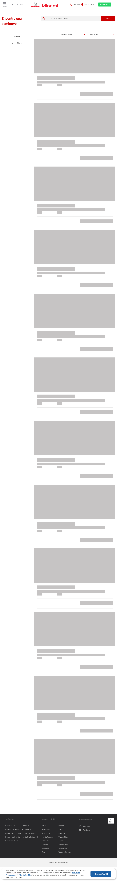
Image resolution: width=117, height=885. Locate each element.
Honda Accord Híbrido (13, 833)
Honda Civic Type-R (29, 833)
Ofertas (61, 826)
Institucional (63, 845)
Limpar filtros (16, 43)
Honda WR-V (10, 826)
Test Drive (45, 848)
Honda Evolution (48, 837)
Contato (45, 845)
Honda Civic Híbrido (12, 837)
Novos (44, 826)
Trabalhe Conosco (64, 852)
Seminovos (46, 829)
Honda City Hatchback (30, 837)
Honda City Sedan (11, 841)
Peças (60, 829)
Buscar (108, 18)
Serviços (61, 833)
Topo (111, 820)
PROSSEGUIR (101, 873)
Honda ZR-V (26, 829)
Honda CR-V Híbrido (12, 829)
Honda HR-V (26, 826)
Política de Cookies (24, 875)
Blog (43, 852)
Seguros (61, 841)
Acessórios (46, 833)
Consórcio (45, 841)
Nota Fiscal (62, 848)
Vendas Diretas (63, 837)
